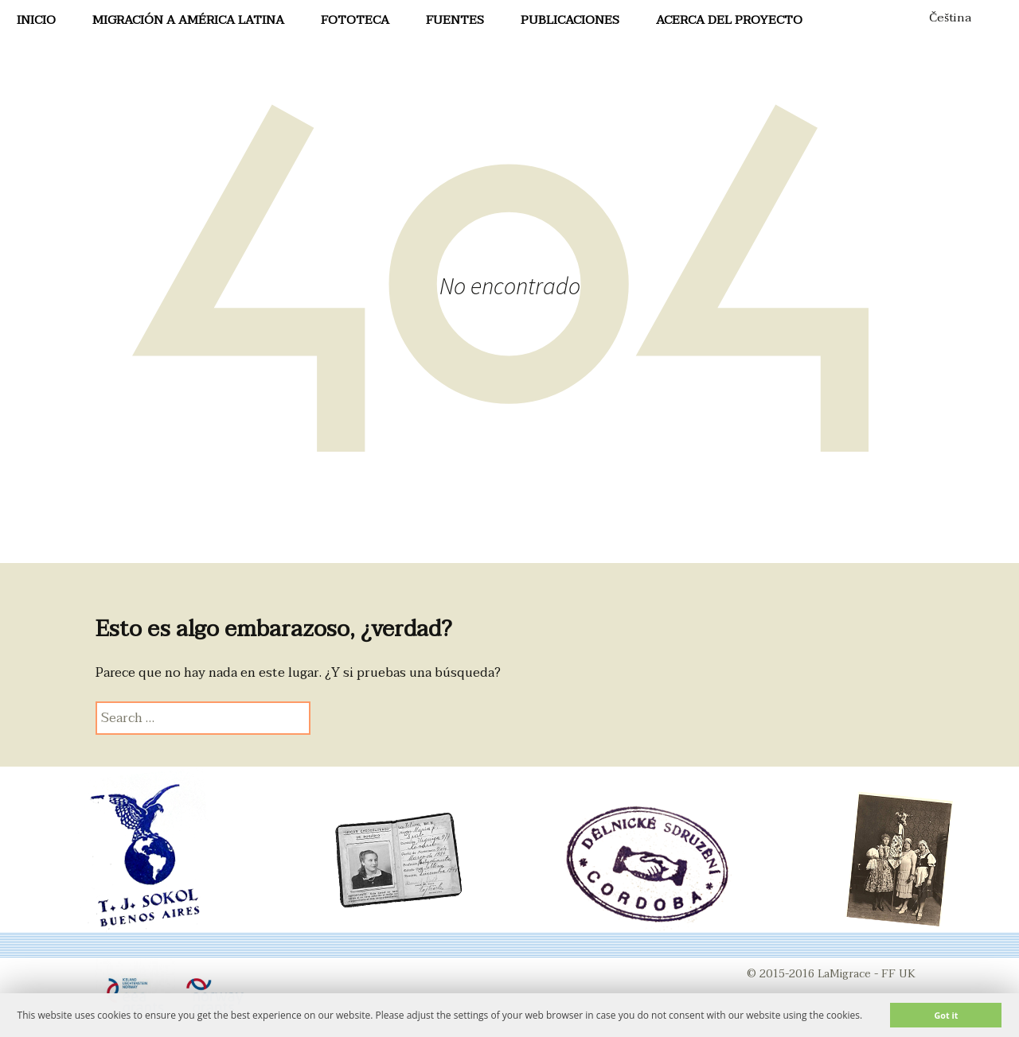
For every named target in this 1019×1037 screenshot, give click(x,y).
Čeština (950, 17)
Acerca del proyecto (729, 20)
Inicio (36, 20)
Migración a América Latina (188, 20)
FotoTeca (355, 20)
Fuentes (455, 20)
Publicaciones (570, 20)
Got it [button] (946, 1015)
